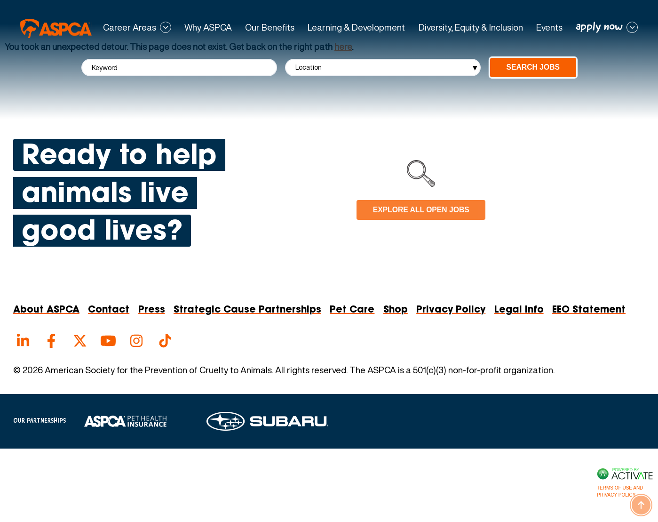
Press (151, 310)
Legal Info (519, 310)
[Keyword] (179, 67)
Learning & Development (356, 27)
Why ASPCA (208, 27)
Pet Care (352, 310)
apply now (599, 27)
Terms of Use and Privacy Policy (620, 491)
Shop (395, 310)
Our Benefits (269, 27)
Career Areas (129, 27)
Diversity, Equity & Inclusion (471, 27)
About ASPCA (46, 310)
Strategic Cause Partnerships (247, 310)
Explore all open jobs (421, 210)
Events (549, 27)
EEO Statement (589, 310)
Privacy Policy (450, 310)
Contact (108, 310)
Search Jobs (533, 67)
